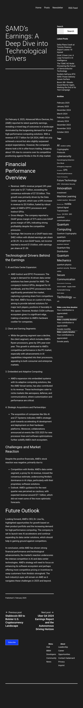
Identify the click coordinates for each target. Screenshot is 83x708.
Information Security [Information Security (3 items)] (68, 184)
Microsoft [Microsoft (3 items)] (72, 200)
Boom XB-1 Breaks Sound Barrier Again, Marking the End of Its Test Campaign (66, 86)
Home (38, 7)
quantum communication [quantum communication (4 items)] (63, 219)
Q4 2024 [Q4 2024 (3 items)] (65, 214)
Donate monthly (64, 329)
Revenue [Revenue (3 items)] (73, 268)
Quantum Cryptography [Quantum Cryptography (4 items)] (67, 233)
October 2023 (63, 132)
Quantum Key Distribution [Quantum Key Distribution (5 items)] (63, 249)
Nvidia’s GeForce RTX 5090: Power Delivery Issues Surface (66, 76)
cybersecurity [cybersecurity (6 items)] (64, 156)
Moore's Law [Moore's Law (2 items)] (60, 204)
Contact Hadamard (66, 658)
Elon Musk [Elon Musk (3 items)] (60, 163)
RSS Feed (72, 8)
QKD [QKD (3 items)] (70, 214)
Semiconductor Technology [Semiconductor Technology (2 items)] (64, 283)
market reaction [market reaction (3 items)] (62, 200)
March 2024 (62, 114)
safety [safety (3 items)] (59, 271)
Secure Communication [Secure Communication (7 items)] (66, 277)
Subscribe (12, 642)
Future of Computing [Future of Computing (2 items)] (62, 177)
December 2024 (64, 110)
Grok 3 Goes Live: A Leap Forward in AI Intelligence (65, 58)
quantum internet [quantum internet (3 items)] (63, 244)
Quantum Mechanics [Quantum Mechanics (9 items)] (64, 258)
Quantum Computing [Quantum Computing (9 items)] (64, 227)
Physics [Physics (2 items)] (59, 214)
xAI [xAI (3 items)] (58, 301)
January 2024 (63, 121)
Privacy (61, 662)
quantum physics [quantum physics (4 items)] (64, 265)
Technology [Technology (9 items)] (64, 297)
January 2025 (63, 106)
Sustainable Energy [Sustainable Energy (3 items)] (63, 290)
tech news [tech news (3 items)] (60, 293)
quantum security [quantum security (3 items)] (63, 268)
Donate (60, 317)
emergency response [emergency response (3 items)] (64, 167)
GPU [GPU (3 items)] (58, 184)
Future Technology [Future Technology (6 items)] (67, 180)
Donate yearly (63, 341)
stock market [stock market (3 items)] (61, 287)
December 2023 (64, 125)
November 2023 (64, 128)
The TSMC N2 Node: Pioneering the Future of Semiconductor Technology (66, 67)
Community (51, 658)
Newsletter (58, 7)
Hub (48, 647)
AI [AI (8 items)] (58, 145)
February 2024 (63, 117)
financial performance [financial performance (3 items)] (64, 174)
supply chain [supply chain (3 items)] (71, 287)
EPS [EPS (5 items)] (65, 170)
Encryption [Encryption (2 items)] (59, 170)
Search (60, 26)
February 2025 (63, 103)
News (48, 662)
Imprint (61, 665)
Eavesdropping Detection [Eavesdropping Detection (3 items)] (65, 160)
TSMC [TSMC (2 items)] (74, 297)
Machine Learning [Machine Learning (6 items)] (66, 196)
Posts (47, 7)
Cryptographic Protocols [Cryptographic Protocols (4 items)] (63, 151)
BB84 (48, 651)
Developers (51, 654)
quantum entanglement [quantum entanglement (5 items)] (63, 239)
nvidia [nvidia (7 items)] (68, 203)
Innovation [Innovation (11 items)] (64, 188)
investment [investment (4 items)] (61, 193)
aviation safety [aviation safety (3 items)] (66, 146)
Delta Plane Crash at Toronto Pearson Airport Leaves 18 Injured (66, 48)
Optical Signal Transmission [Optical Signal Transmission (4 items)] (63, 209)
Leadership (63, 647)
